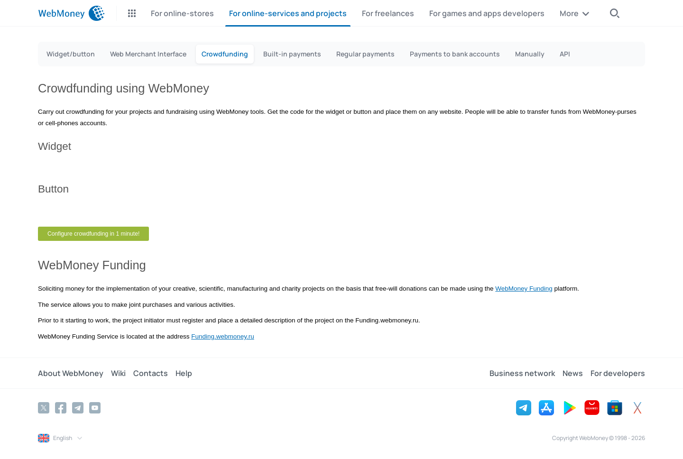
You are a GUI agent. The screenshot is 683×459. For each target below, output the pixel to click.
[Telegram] (77, 407)
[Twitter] (43, 407)
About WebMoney (70, 373)
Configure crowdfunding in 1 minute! (93, 233)
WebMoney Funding (524, 288)
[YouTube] (95, 407)
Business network (522, 373)
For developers (618, 373)
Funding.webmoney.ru (222, 336)
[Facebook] (60, 407)
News (573, 373)
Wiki (118, 373)
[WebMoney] (71, 13)
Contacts (150, 373)
